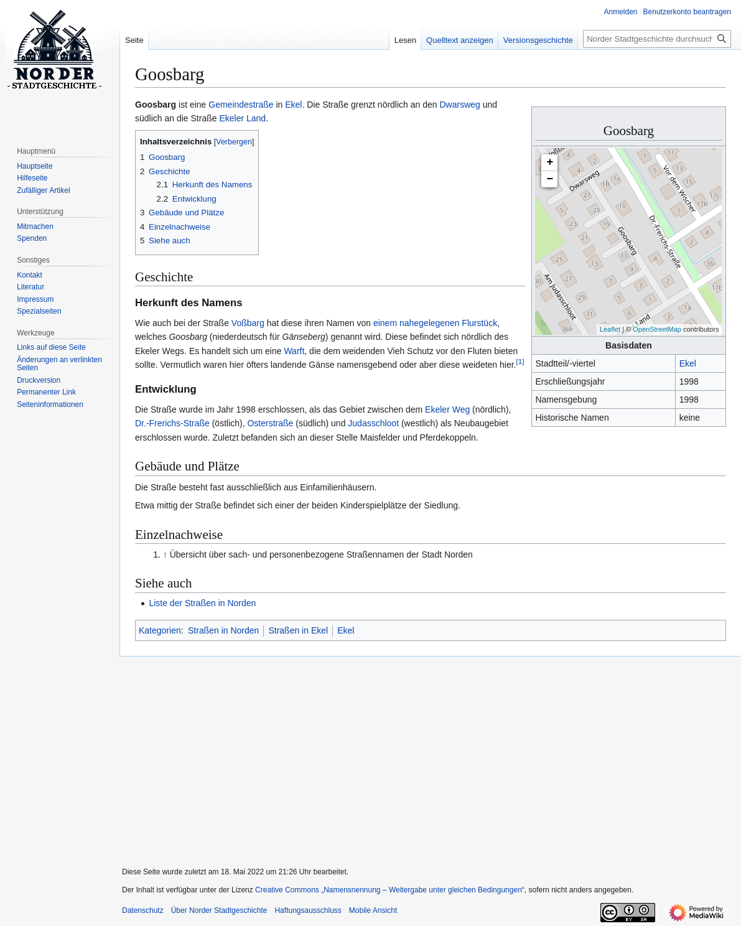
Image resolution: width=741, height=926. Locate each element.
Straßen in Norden (223, 630)
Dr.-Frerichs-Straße (172, 423)
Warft (294, 351)
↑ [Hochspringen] (165, 554)
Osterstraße (270, 423)
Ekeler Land (242, 118)
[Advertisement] (425, 753)
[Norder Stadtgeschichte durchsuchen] (657, 39)
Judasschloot (372, 423)
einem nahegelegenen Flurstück (435, 323)
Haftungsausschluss (307, 910)
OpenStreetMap (657, 329)
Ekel (687, 363)
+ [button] (550, 162)
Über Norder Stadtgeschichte (219, 910)
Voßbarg (247, 323)
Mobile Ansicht (373, 910)
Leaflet (610, 329)
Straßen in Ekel (298, 630)
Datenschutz (143, 910)
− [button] (550, 179)
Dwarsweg (459, 105)
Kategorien (160, 630)
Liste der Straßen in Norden (202, 603)
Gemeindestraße (240, 105)
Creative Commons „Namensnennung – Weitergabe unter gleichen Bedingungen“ (389, 890)
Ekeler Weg (447, 409)
